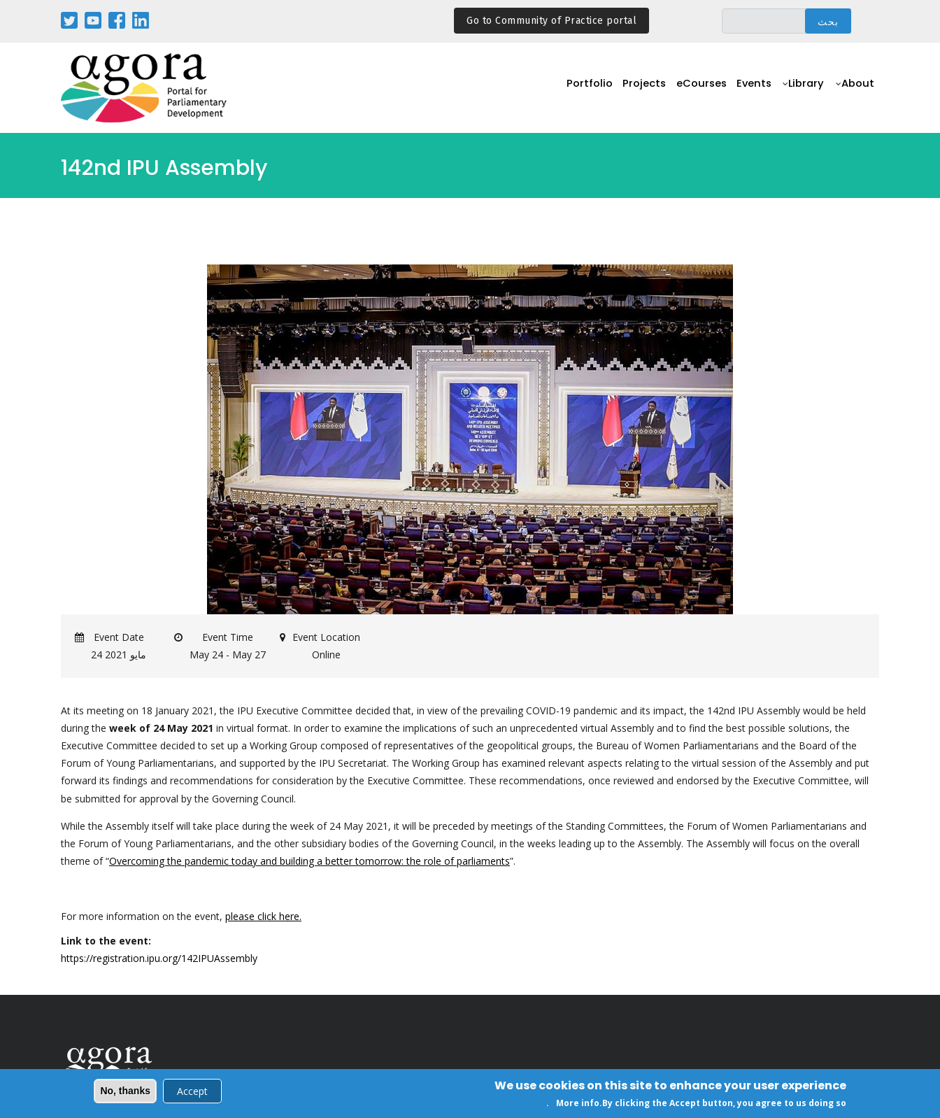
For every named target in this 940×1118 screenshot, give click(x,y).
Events (755, 88)
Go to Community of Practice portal (551, 21)
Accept (192, 1092)
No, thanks (125, 1092)
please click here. (263, 916)
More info (577, 1104)
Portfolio (595, 88)
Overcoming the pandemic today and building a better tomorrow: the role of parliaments (309, 861)
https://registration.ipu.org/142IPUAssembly (159, 958)
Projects (647, 88)
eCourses (702, 88)
